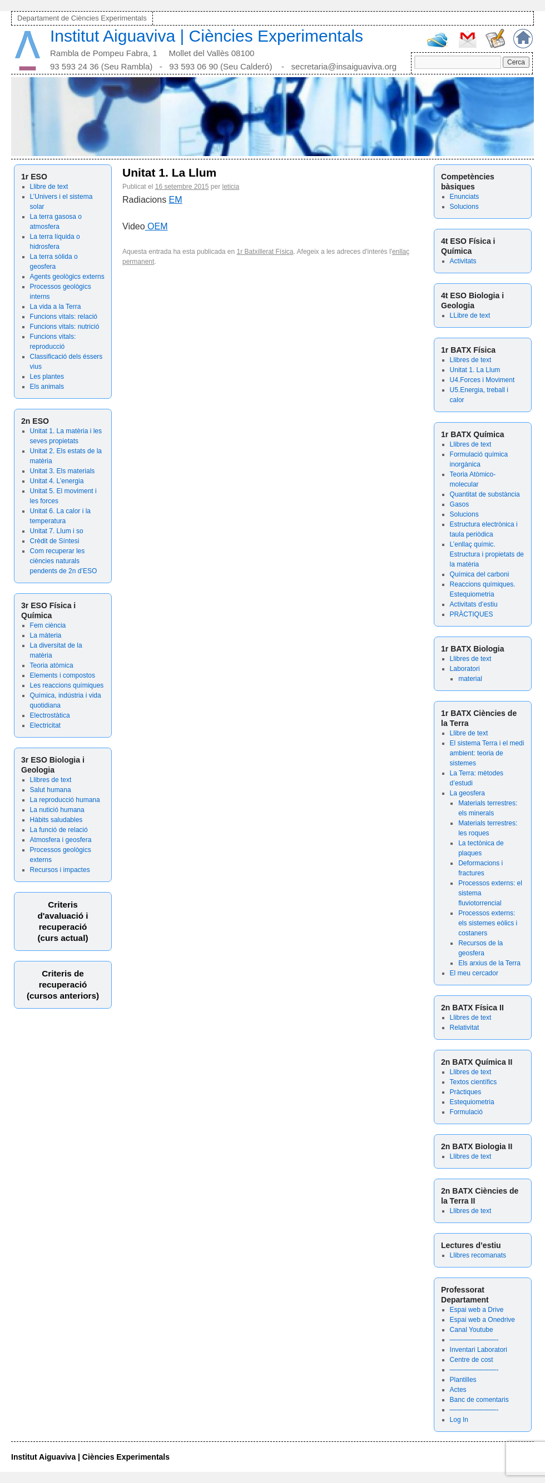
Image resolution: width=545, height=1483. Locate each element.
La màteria (46, 635)
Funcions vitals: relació (63, 316)
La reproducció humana (65, 800)
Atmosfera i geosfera (61, 840)
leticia (230, 187)
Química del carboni (479, 574)
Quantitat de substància (485, 494)
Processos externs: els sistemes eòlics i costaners (487, 923)
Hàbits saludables (56, 820)
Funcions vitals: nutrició (65, 326)
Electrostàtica (50, 715)
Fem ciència (48, 625)
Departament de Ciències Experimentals (82, 18)
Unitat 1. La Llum (475, 370)
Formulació (466, 1112)
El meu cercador (474, 973)
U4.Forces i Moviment (482, 380)
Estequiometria (472, 1102)
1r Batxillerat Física (265, 251)
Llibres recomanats (478, 1255)
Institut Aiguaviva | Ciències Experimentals (206, 36)
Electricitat (45, 725)
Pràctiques (466, 1092)
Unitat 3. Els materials (62, 471)
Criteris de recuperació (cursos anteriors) (63, 984)
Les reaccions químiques (67, 685)
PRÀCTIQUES (471, 614)
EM (175, 199)
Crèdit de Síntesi (55, 541)
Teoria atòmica (51, 665)
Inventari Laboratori (478, 1350)
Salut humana (50, 790)
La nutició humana (57, 810)
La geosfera (467, 793)
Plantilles (463, 1380)
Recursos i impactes (60, 870)
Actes (458, 1390)
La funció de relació (59, 830)
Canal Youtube (471, 1330)
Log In (459, 1420)
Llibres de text (51, 780)
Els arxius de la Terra (489, 963)
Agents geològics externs (67, 276)
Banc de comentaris (479, 1400)
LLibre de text (470, 315)
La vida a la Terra (55, 306)
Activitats (463, 261)
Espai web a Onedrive (482, 1320)
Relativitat (464, 1027)
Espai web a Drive (477, 1310)
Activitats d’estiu (474, 604)
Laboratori (465, 669)
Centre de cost (471, 1360)
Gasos (459, 504)
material (470, 679)
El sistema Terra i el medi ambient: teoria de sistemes (487, 753)
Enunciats (464, 197)
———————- (474, 1340)
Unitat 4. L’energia (57, 481)
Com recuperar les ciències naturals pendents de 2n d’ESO (63, 561)
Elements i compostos (62, 675)
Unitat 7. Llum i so (56, 531)
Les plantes (47, 376)
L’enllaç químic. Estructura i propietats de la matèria (487, 554)
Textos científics (473, 1082)
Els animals (47, 386)
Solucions (464, 207)
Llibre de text (49, 187)
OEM (156, 226)
